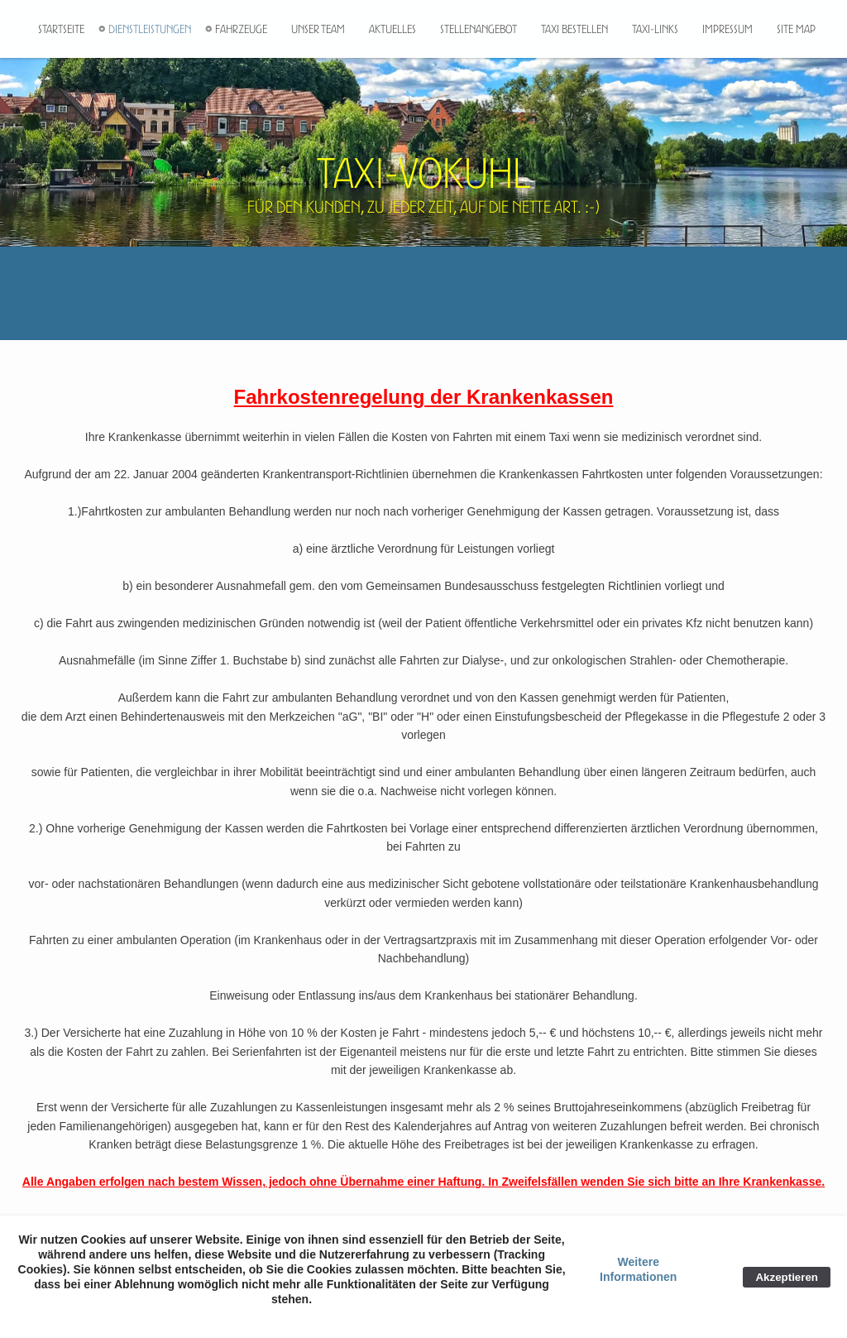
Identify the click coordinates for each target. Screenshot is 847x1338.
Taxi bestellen (574, 29)
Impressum (727, 29)
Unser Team (318, 29)
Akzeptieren (786, 1277)
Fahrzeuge (241, 29)
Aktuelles (392, 29)
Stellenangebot (478, 29)
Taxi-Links (655, 29)
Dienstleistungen (149, 29)
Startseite (61, 29)
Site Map (796, 29)
